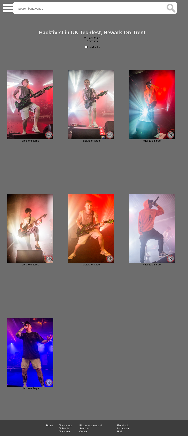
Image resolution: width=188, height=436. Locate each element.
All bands (64, 428)
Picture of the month (90, 425)
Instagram (123, 428)
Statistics (84, 428)
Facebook (123, 425)
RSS (120, 431)
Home (49, 425)
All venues (65, 431)
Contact (83, 431)
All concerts (65, 425)
